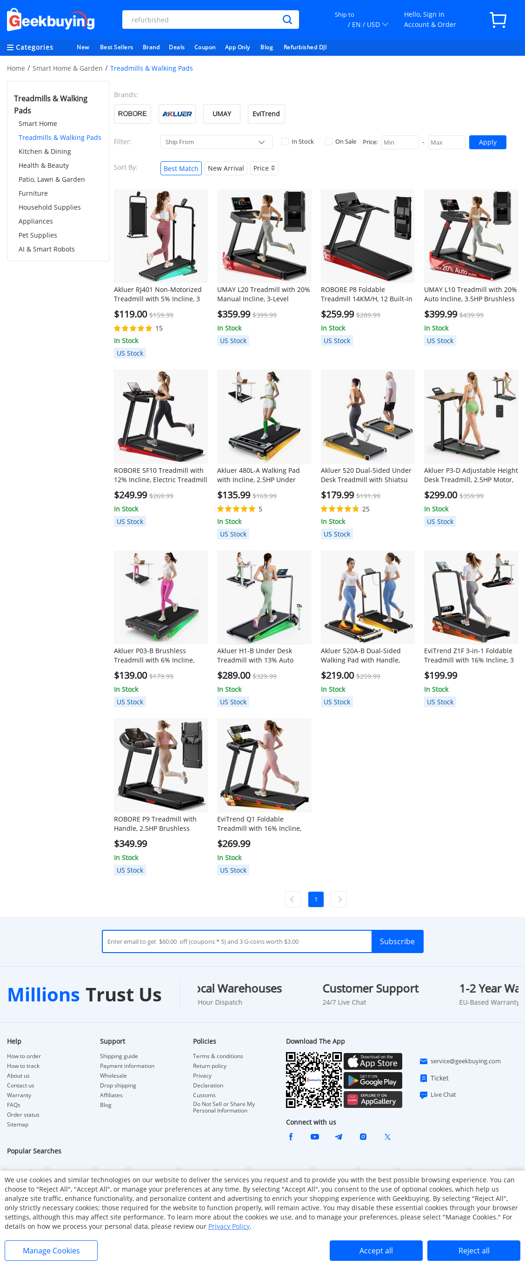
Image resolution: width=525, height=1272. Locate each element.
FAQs (13, 1105)
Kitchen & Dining (45, 151)
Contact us (20, 1085)
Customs (204, 1095)
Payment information (127, 1066)
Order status (23, 1115)
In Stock (297, 141)
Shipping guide (119, 1056)
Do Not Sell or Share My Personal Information (224, 1107)
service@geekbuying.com (460, 1061)
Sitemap (17, 1124)
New (83, 47)
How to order (24, 1056)
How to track (23, 1066)
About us (18, 1076)
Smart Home (38, 123)
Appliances (36, 221)
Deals (177, 47)
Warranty (19, 1095)
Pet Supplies (38, 235)
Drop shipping (118, 1085)
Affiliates (111, 1095)
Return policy (209, 1066)
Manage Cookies (51, 1251)
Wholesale (113, 1076)
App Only (237, 47)
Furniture (33, 193)
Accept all (376, 1251)
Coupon (205, 47)
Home (16, 68)
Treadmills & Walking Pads (60, 137)
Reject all (474, 1251)
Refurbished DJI (305, 47)
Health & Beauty (44, 165)
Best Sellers (116, 47)
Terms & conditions (218, 1056)
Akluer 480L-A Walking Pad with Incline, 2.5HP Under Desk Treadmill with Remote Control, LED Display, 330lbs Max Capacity (261, 475)
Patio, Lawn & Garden (52, 179)
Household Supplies (50, 207)
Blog (266, 47)
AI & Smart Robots (47, 249)
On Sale (340, 141)
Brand (151, 47)
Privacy (202, 1076)
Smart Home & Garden (68, 68)
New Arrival (226, 168)
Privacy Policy (229, 1226)
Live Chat (437, 1095)
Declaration (208, 1085)
